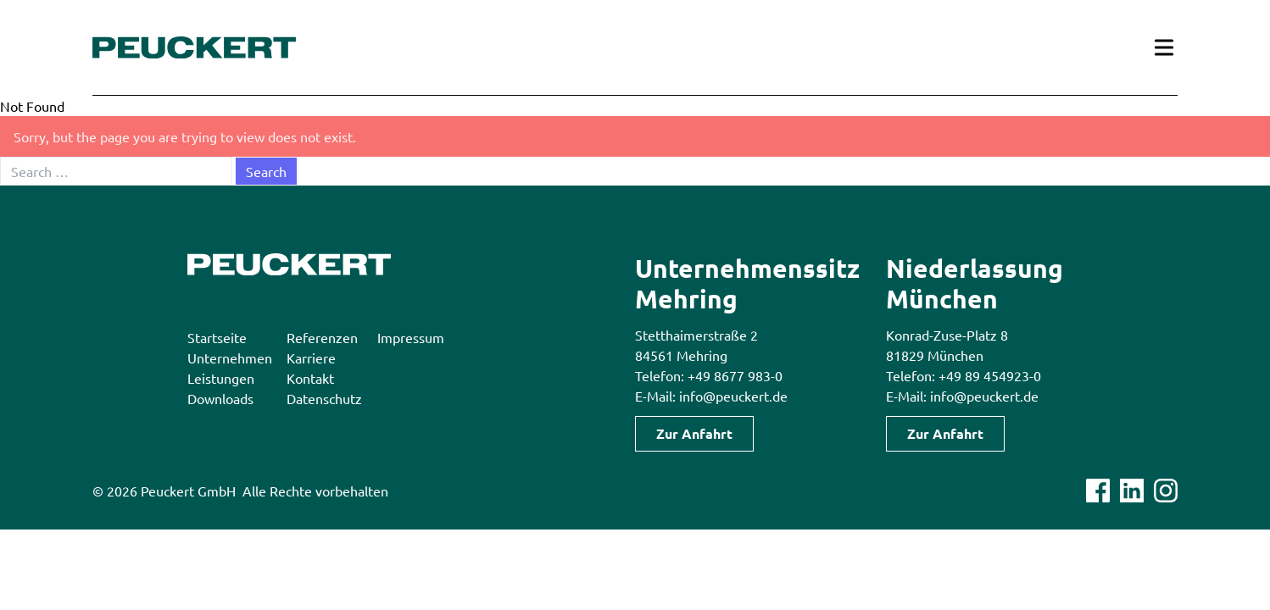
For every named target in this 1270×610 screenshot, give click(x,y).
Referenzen (322, 337)
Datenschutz (324, 398)
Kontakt (310, 377)
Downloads (220, 398)
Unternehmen (229, 357)
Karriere (311, 357)
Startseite (217, 337)
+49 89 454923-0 (990, 375)
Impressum (410, 337)
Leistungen (220, 377)
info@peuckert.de (733, 395)
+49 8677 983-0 (735, 375)
